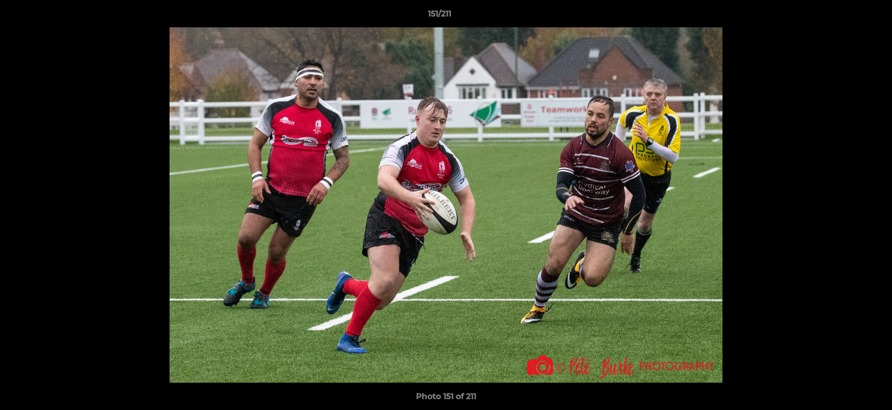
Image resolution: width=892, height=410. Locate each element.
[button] (844, 16)
